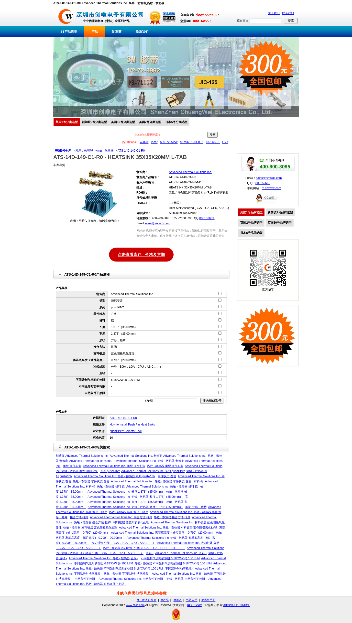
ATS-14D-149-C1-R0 (131, 150)
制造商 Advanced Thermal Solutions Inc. (82, 455)
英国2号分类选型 (150, 122)
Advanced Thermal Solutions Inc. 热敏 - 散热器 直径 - (103, 558)
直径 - (150, 553)
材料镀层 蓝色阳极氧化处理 (131, 522)
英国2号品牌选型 (251, 222)
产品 (94, 31)
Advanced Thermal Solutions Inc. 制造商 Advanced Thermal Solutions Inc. (158, 455)
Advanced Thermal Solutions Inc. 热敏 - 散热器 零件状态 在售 (151, 481)
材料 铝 (198, 481)
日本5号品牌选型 (251, 233)
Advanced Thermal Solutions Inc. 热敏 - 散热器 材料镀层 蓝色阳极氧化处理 (168, 527)
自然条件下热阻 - (86, 579)
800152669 (206, 218)
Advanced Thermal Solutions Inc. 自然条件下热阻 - (132, 579)
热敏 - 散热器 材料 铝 (111, 486)
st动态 (178, 600)
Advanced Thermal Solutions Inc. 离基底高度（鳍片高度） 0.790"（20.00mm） (162, 532)
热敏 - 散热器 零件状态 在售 (91, 481)
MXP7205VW (168, 142)
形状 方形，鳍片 (195, 507)
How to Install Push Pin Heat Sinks (132, 424)
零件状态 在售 (167, 476)
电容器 (144, 142)
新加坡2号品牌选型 (280, 212)
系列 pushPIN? (110, 471)
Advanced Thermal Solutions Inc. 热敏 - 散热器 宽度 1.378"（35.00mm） (135, 507)
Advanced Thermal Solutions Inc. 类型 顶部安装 (114, 466)
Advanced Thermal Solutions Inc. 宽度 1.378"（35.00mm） (126, 502)
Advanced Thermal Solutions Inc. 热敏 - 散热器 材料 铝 (162, 486)
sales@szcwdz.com (157, 223)
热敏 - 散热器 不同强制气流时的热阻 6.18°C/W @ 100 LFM (173, 563)
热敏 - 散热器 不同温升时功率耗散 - (127, 573)
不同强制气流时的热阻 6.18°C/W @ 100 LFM (170, 558)
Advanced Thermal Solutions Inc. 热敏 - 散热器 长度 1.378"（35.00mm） (135, 496)
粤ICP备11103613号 (236, 605)
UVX (225, 142)
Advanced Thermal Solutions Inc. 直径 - (181, 553)
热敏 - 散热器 (105, 150)
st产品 (165, 600)
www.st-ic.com (135, 605)
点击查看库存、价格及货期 (141, 254)
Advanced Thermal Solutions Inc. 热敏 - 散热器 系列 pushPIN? (114, 476)
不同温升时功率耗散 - (179, 568)
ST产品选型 (68, 31)
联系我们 (288, 13)
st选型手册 (208, 600)
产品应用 (191, 600)
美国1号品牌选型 (251, 212)
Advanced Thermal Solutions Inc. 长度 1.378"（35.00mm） (126, 491)
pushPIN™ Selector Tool (126, 431)
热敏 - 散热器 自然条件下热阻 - (186, 579)
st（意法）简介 (146, 600)
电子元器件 (194, 605)
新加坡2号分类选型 (94, 122)
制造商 (116, 31)
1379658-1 (213, 142)
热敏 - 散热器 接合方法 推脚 (172, 517)
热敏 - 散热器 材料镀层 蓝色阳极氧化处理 (90, 527)
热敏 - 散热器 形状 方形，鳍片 (128, 512)
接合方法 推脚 (79, 517)
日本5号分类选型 (176, 122)
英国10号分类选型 (123, 122)
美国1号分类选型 (66, 122)
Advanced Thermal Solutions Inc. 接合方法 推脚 (121, 517)
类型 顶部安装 (72, 466)
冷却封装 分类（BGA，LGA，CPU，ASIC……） (123, 543)
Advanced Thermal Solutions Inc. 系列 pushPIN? (153, 471)
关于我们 (274, 13)
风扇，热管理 (84, 150)
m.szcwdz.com (271, 188)
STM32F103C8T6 (191, 142)
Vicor (154, 142)
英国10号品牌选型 (279, 222)
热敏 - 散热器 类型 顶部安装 (165, 466)
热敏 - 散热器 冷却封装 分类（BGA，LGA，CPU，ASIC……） (144, 548)
